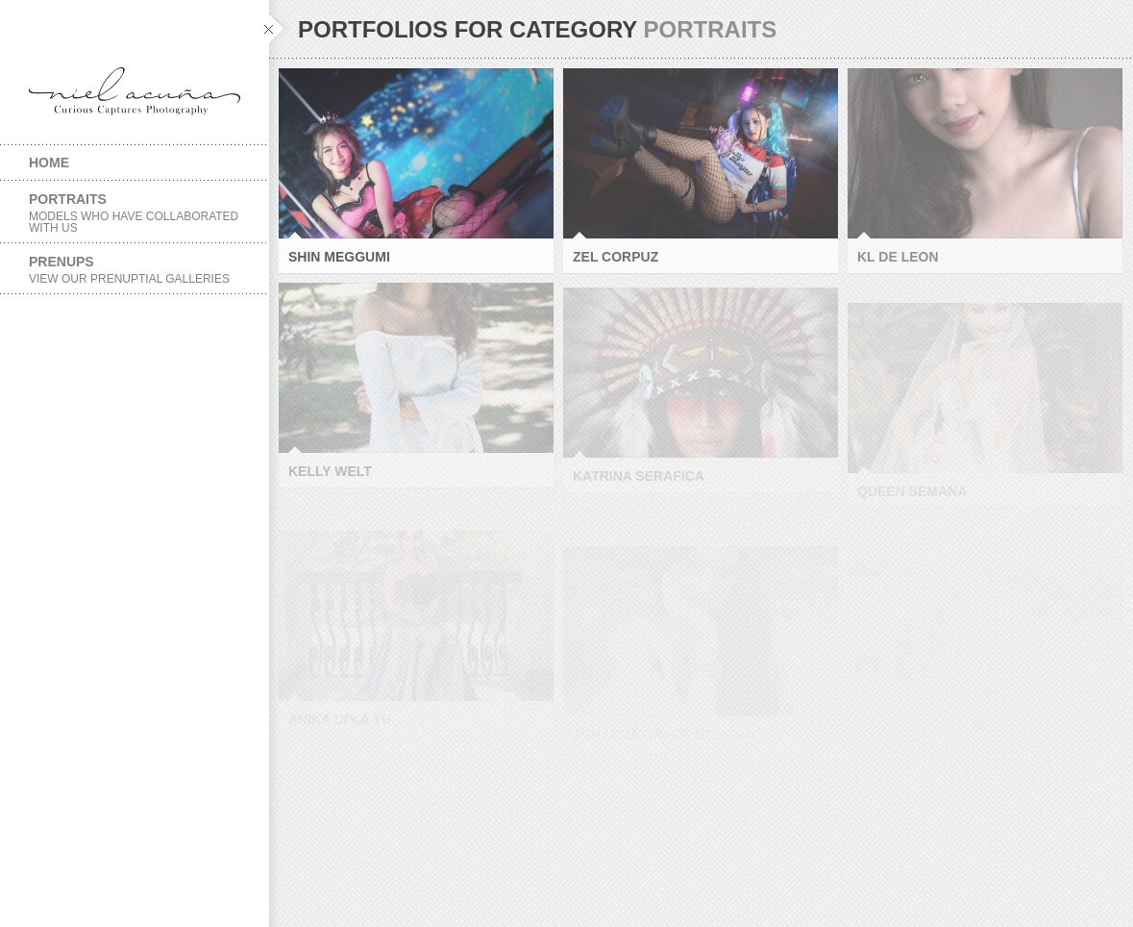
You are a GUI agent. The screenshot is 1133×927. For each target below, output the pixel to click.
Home (49, 162)
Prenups (134, 270)
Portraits (134, 213)
